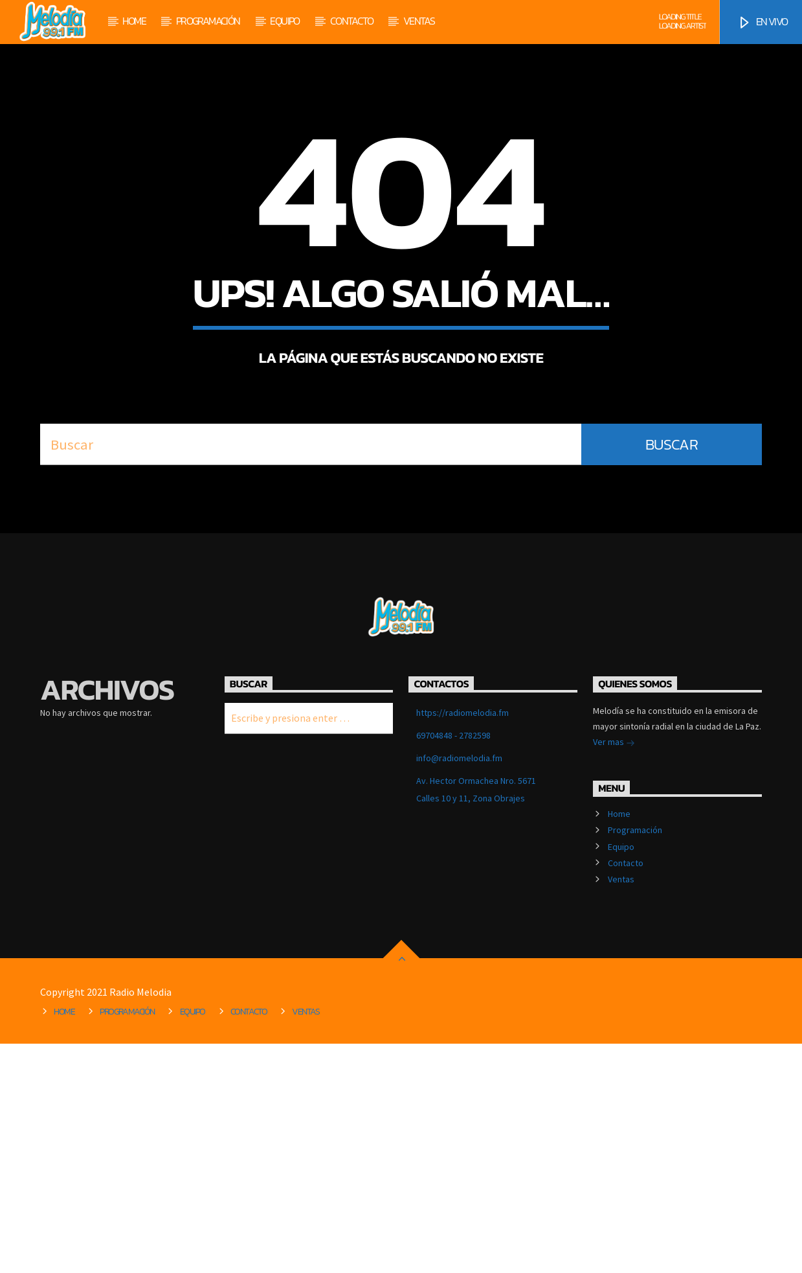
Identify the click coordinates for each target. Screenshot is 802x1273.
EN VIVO (762, 22)
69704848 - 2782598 (453, 964)
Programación (208, 21)
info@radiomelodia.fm (459, 987)
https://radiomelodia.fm (462, 942)
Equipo (284, 21)
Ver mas (614, 972)
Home (134, 21)
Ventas (418, 21)
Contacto (351, 21)
